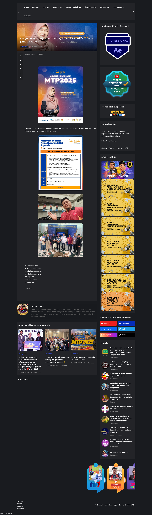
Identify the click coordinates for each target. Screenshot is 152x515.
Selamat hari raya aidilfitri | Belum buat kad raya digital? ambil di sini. (121, 397)
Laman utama (30, 54)
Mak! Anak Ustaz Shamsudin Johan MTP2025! (83, 358)
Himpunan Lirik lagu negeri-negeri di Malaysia (121, 375)
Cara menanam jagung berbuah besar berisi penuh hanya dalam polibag (121, 418)
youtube (107, 323)
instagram (107, 335)
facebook (126, 323)
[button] (19, 12)
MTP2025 (24, 47)
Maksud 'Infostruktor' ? (119, 452)
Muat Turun (57, 7)
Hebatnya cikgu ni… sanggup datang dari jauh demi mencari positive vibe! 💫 (57, 359)
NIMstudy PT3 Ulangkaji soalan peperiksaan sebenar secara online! (121, 441)
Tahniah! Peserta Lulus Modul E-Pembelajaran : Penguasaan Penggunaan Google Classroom (121, 351)
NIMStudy (35, 7)
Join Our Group (6, 514)
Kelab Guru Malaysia (109, 141)
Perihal (19, 504)
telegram (107, 329)
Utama (26, 7)
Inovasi (46, 7)
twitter (124, 329)
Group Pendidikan (73, 7)
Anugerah (22, 354)
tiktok (124, 335)
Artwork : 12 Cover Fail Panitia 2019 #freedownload (121, 407)
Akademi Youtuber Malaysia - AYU (114, 148)
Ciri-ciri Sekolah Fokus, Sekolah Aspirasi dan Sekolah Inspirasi (121, 430)
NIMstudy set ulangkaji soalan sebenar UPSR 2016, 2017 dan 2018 (120, 364)
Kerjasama (104, 7)
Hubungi (27, 16)
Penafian (20, 508)
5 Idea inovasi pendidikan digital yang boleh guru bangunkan (120, 385)
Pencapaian (117, 7)
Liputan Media (90, 7)
